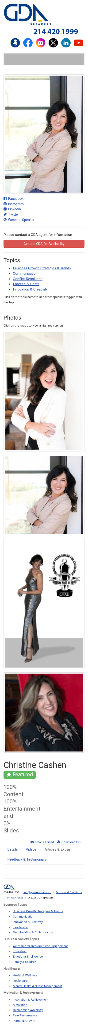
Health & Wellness (25, 975)
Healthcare (20, 980)
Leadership (20, 927)
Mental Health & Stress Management (37, 986)
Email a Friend (42, 842)
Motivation (20, 1005)
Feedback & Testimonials (26, 859)
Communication (25, 273)
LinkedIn (12, 209)
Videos (31, 849)
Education (20, 951)
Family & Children (24, 962)
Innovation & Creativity (30, 289)
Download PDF (69, 842)
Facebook (13, 199)
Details (12, 849)
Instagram (14, 204)
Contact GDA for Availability (44, 244)
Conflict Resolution (27, 279)
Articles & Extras (58, 849)
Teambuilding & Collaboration (33, 932)
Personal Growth (24, 1020)
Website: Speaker (19, 220)
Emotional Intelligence (28, 956)
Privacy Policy (15, 897)
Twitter (11, 214)
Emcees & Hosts (26, 284)
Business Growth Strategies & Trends (42, 268)
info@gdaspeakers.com (37, 892)
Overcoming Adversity (28, 1010)
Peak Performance (25, 1015)
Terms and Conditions (69, 892)
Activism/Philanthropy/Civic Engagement (40, 946)
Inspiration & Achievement (30, 999)
